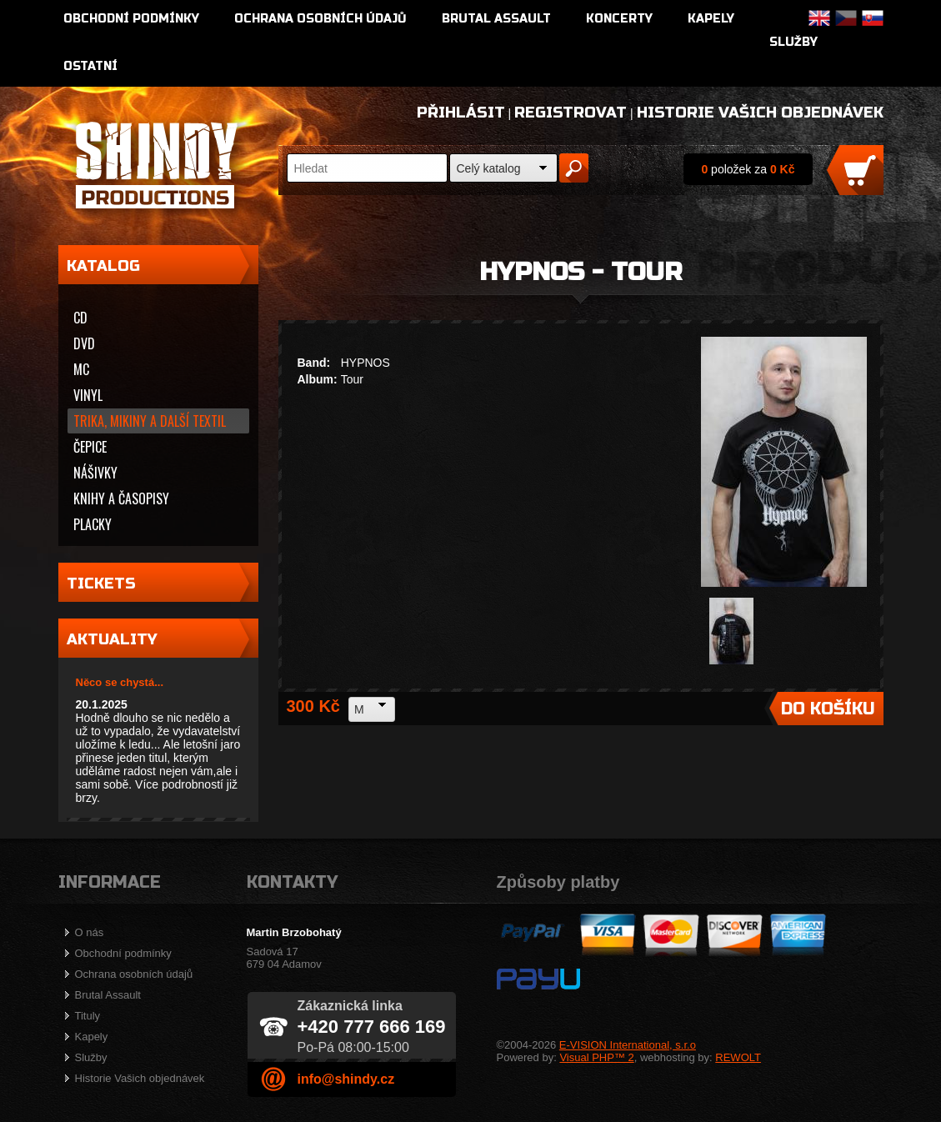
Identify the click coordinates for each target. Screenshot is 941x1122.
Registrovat (570, 112)
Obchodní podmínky (131, 19)
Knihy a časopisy (121, 498)
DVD (84, 343)
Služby (793, 42)
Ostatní (90, 66)
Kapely (711, 19)
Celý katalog (489, 168)
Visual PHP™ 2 (596, 1057)
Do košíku (828, 709)
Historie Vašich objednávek (760, 112)
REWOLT (738, 1057)
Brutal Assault (496, 19)
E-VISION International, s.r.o (627, 1045)
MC (81, 369)
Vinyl (88, 395)
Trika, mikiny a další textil (149, 421)
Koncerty (619, 19)
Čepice (90, 447)
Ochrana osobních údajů (320, 19)
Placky (92, 524)
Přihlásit (461, 112)
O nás (89, 932)
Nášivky (95, 473)
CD (80, 318)
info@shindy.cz (346, 1079)
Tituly (88, 1015)
